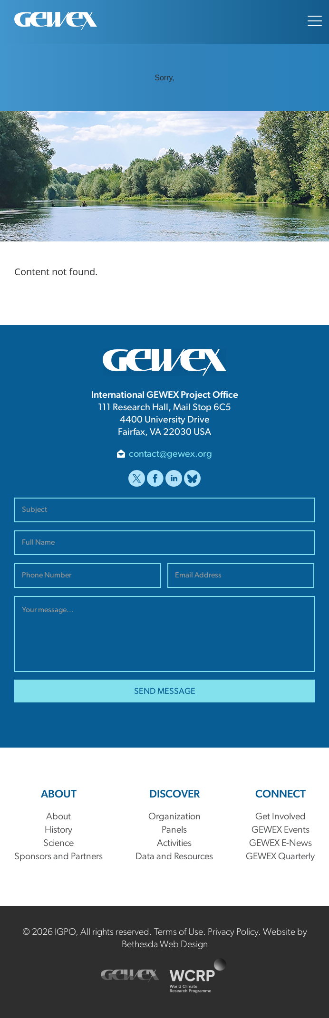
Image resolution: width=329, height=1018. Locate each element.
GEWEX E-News (280, 843)
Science (58, 843)
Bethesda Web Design (165, 945)
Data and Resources (174, 857)
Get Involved (280, 817)
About (58, 817)
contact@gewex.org (170, 454)
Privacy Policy (233, 932)
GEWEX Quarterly (280, 857)
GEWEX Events (281, 830)
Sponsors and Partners (58, 857)
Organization (174, 817)
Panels (174, 830)
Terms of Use (178, 932)
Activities (174, 843)
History (58, 830)
